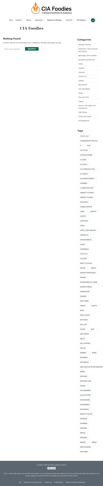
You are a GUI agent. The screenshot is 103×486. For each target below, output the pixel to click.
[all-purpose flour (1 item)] (87, 169)
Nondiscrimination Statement (75, 482)
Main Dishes (82, 85)
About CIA (69, 20)
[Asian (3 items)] (82, 244)
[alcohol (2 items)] (83, 164)
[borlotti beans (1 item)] (86, 414)
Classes (28, 20)
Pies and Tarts (83, 97)
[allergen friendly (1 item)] (87, 178)
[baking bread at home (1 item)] (88, 282)
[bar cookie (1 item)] (84, 301)
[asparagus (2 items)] (84, 249)
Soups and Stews (84, 116)
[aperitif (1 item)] (93, 211)
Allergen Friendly (84, 45)
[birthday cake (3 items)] (85, 381)
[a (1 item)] (80, 145)
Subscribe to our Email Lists (33, 482)
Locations (18, 20)
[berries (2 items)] (83, 352)
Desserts (81, 72)
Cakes (80, 64)
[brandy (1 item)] (83, 442)
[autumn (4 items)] (83, 258)
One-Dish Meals (84, 89)
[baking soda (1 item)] (85, 291)
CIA (20, 482)
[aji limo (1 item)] (83, 159)
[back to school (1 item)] (86, 263)
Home (11, 20)
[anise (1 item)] (82, 211)
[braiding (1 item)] (83, 428)
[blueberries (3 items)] (85, 404)
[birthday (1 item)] (83, 376)
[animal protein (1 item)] (86, 206)
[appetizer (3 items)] (84, 221)
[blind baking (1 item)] (85, 400)
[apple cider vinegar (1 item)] (88, 230)
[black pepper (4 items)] (85, 395)
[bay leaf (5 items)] (83, 324)
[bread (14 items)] (94, 442)
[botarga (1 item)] (83, 418)
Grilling (81, 81)
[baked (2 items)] (93, 268)
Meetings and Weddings (54, 20)
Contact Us (48, 482)
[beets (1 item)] (82, 338)
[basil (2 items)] (82, 310)
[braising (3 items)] (83, 437)
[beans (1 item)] (82, 329)
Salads (80, 101)
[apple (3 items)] (82, 225)
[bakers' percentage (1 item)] (88, 272)
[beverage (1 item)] (84, 357)
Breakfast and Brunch (86, 60)
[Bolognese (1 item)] (84, 409)
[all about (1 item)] (84, 173)
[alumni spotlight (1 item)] (87, 188)
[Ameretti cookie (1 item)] (86, 197)
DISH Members (81, 20)
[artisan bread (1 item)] (86, 239)
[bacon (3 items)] (82, 268)
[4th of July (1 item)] (84, 136)
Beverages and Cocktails (87, 56)
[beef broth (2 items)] (84, 334)
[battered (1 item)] (84, 319)
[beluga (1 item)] (83, 348)
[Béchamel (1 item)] (84, 451)
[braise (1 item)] (83, 432)
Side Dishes (82, 112)
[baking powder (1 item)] (86, 286)
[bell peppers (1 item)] (85, 343)
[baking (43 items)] (83, 277)
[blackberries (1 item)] (85, 390)
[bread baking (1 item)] (85, 447)
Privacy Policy (58, 482)
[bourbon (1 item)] (83, 423)
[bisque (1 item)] (83, 385)
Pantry (80, 93)
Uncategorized (83, 121)
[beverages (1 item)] (84, 362)
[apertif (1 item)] (83, 216)
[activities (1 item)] (84, 150)
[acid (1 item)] (89, 145)
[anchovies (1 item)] (84, 202)
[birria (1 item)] (82, 371)
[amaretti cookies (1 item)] (87, 192)
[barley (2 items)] (83, 305)
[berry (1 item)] (94, 352)
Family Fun (82, 76)
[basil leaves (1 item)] (85, 315)
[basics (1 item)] (94, 305)
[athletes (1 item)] (84, 254)
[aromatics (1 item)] (84, 235)
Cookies (81, 68)
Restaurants (39, 20)
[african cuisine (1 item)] (86, 155)
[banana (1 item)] (83, 296)
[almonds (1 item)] (83, 183)
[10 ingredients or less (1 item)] (88, 140)
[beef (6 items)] (93, 329)
